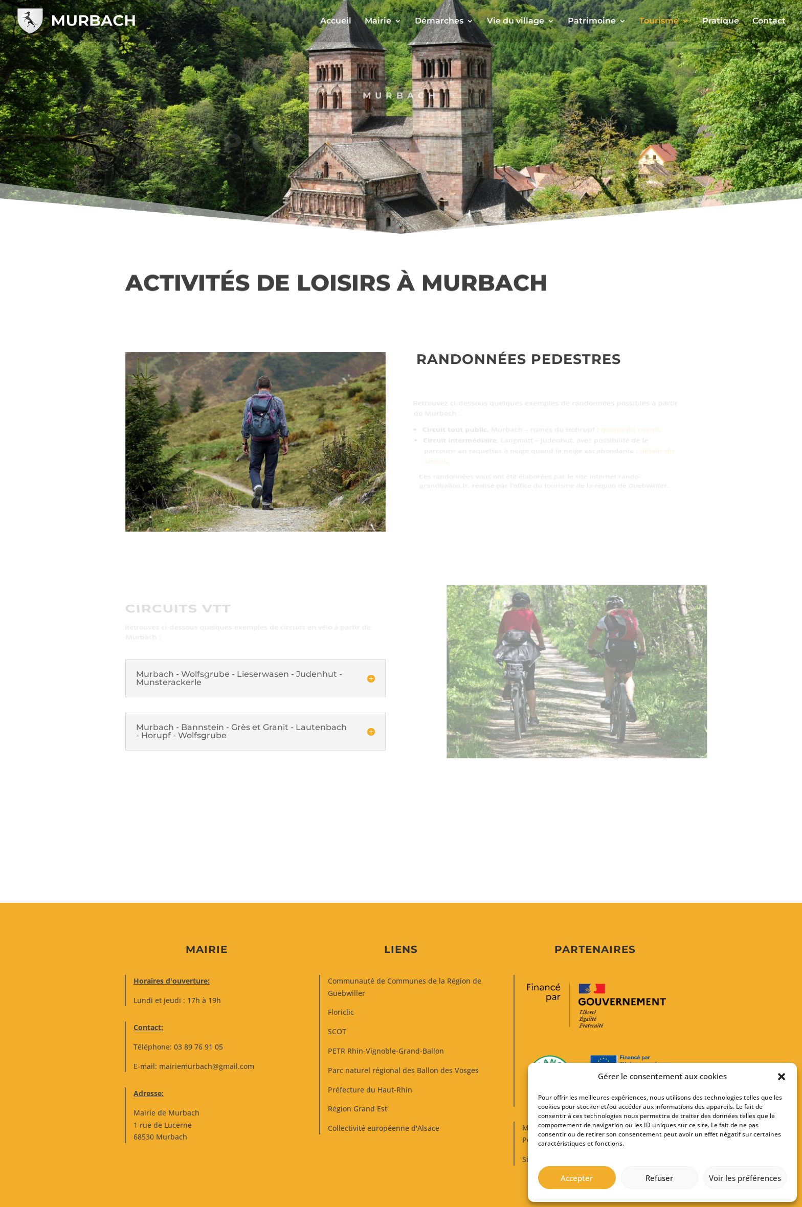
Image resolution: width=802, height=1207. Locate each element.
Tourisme (659, 21)
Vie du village (515, 21)
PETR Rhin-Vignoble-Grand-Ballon (386, 1051)
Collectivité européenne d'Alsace (383, 1128)
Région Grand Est (357, 1108)
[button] (781, 1077)
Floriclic (341, 1012)
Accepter (577, 1178)
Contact (769, 21)
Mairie (378, 21)
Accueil (335, 21)
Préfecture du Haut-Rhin (370, 1090)
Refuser (659, 1178)
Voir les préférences (745, 1178)
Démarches (439, 21)
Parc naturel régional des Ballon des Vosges (403, 1070)
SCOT (337, 1031)
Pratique (720, 21)
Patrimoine (592, 21)
